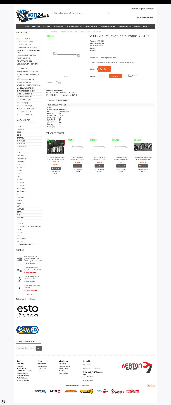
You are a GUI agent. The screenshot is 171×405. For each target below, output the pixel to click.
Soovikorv (62, 371)
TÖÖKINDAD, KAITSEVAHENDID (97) (28, 75)
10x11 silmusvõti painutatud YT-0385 (77, 158)
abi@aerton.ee (88, 380)
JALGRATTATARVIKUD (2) (25, 109)
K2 (18, 194)
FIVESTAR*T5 (21, 159)
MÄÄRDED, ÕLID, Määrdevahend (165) (29, 51)
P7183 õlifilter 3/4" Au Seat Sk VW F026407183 (33, 269)
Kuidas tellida (58, 26)
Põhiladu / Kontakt (140, 26)
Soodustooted (42, 366)
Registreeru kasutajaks (146, 9)
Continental (22, 147)
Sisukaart (41, 371)
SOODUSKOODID (91, 26)
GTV (18, 176)
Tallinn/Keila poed (124, 26)
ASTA (19, 126)
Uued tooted (42, 368)
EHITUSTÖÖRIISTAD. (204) (26, 91)
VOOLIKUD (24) (22, 68)
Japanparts (21, 191)
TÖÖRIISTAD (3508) (23, 39)
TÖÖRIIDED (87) (22, 103)
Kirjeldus (51, 100)
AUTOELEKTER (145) (24, 44)
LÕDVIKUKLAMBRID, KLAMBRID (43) (28, 65)
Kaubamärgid (42, 364)
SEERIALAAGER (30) (24, 100)
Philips (19, 215)
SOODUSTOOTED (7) (24, 112)
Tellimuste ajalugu (64, 366)
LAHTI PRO (20, 197)
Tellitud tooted (63, 368)
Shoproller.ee (151, 386)
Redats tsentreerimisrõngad (29, 227)
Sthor (19, 236)
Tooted (26, 26)
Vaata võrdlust (63, 373)
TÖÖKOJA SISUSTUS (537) (26, 79)
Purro (19, 221)
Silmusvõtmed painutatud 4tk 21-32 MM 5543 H (143, 158)
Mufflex (20, 209)
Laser (19, 200)
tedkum (20, 241)
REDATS (20, 224)
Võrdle (130, 77)
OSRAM (19, 212)
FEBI (18, 153)
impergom (21, 188)
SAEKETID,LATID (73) (24, 82)
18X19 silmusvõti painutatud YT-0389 (121, 158)
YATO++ (102, 46)
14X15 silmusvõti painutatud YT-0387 (99, 158)
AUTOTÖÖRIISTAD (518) (25, 42)
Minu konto (62, 364)
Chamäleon (21, 141)
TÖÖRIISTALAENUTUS (74, 26)
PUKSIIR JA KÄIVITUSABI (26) (27, 47)
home (47, 32)
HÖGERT (20, 179)
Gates (19, 170)
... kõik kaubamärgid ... (25, 244)
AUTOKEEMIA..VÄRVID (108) (26, 55)
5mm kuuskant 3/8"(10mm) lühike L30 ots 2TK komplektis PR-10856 (33, 259)
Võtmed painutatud (72, 32)
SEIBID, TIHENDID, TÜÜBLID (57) (28, 71)
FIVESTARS (21, 162)
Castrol (20, 138)
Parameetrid (62, 100)
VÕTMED (63, 32)
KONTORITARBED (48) (24, 97)
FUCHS (19, 167)
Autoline (20, 129)
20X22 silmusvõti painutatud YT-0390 (90, 32)
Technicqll (21, 238)
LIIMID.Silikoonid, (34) (25, 94)
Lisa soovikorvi (132, 75)
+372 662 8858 (88, 376)
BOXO (19, 135)
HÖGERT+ (20, 182)
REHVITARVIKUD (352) (24, 61)
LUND (19, 203)
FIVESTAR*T (21, 156)
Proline (20, 218)
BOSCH (19, 132)
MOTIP (19, 206)
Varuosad (46, 26)
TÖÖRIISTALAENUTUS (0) (25, 115)
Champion (21, 144)
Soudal (20, 233)
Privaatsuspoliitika (108, 26)
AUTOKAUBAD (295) (24, 58)
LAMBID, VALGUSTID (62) (25, 88)
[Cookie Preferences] (3, 402)
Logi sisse (134, 9)
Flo (18, 165)
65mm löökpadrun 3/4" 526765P (32, 287)
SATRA (19, 230)
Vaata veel (29, 294)
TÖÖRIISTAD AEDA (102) (25, 106)
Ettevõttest (36, 26)
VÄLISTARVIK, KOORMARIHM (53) (28, 85)
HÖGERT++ (21, 185)
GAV (18, 173)
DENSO (19, 150)
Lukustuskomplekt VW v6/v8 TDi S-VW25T (31, 278)
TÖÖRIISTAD (54, 32)
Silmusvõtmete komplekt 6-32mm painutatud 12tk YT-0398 (56, 160)
